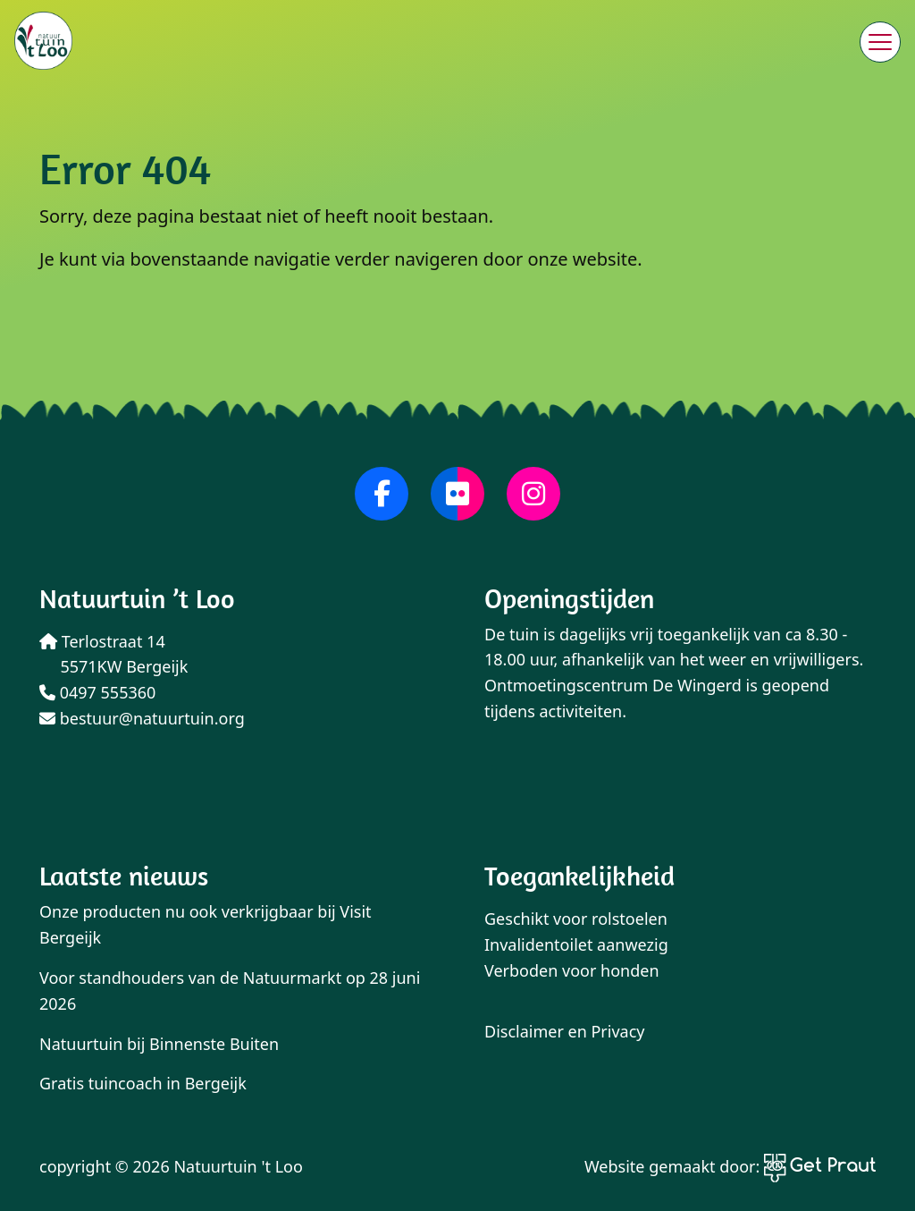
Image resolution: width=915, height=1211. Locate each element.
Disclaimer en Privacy (564, 1031)
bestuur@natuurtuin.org (142, 718)
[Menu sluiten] (880, 42)
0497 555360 (97, 692)
